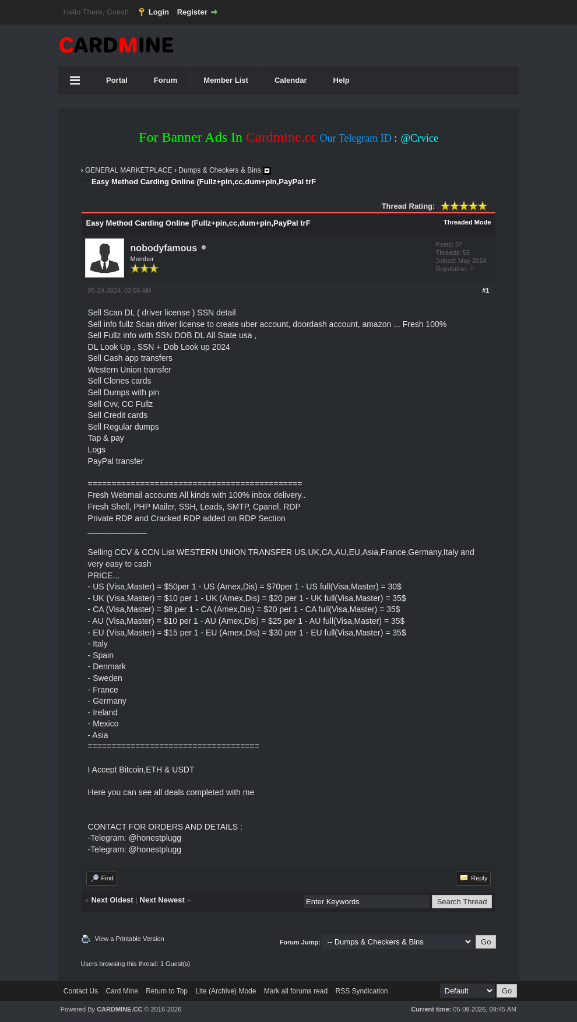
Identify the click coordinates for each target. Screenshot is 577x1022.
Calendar (291, 80)
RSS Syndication (361, 991)
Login (159, 12)
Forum (165, 80)
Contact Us (81, 991)
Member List (225, 80)
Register (192, 12)
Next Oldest (112, 899)
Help (341, 80)
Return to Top (167, 991)
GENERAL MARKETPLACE (129, 170)
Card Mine (122, 991)
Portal (117, 80)
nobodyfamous (164, 248)
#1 (485, 290)
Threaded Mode (467, 222)
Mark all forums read (296, 991)
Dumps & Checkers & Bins (219, 170)
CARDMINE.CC (119, 1009)
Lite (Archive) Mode (225, 991)
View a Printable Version (129, 938)
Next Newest (162, 899)
